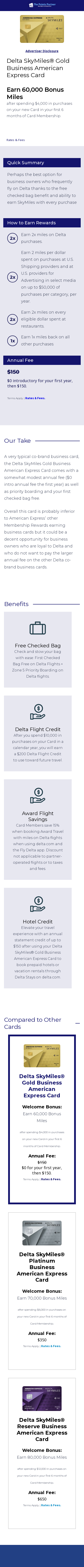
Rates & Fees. (35, 398)
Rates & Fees (16, 140)
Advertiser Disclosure (42, 51)
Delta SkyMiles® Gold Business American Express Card (42, 1085)
